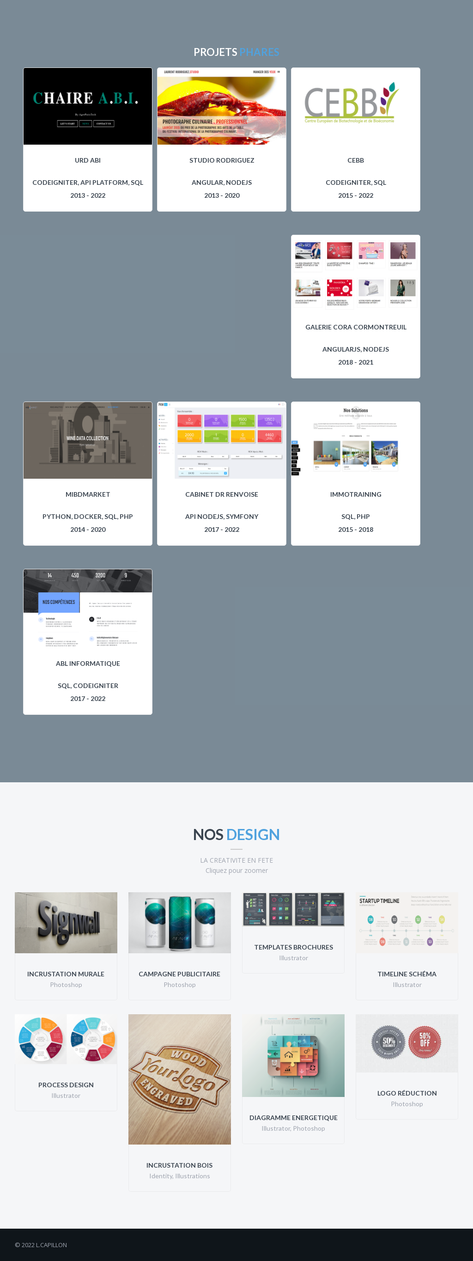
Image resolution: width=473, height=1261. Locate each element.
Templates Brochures (293, 947)
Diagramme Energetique (293, 1117)
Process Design (66, 1085)
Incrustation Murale (65, 974)
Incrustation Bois (179, 1165)
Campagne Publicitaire (179, 974)
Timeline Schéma (407, 974)
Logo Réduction (407, 1093)
